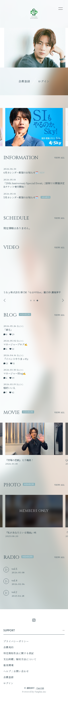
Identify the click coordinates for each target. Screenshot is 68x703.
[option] (34, 127)
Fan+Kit (40, 687)
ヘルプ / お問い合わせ (16, 671)
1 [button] (31, 301)
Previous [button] (5, 300)
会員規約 (8, 647)
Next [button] (62, 300)
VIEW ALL (59, 158)
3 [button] (37, 301)
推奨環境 (8, 665)
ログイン (44, 81)
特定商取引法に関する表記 (18, 653)
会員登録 (24, 81)
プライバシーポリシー (16, 641)
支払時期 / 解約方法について (20, 659)
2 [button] (34, 301)
